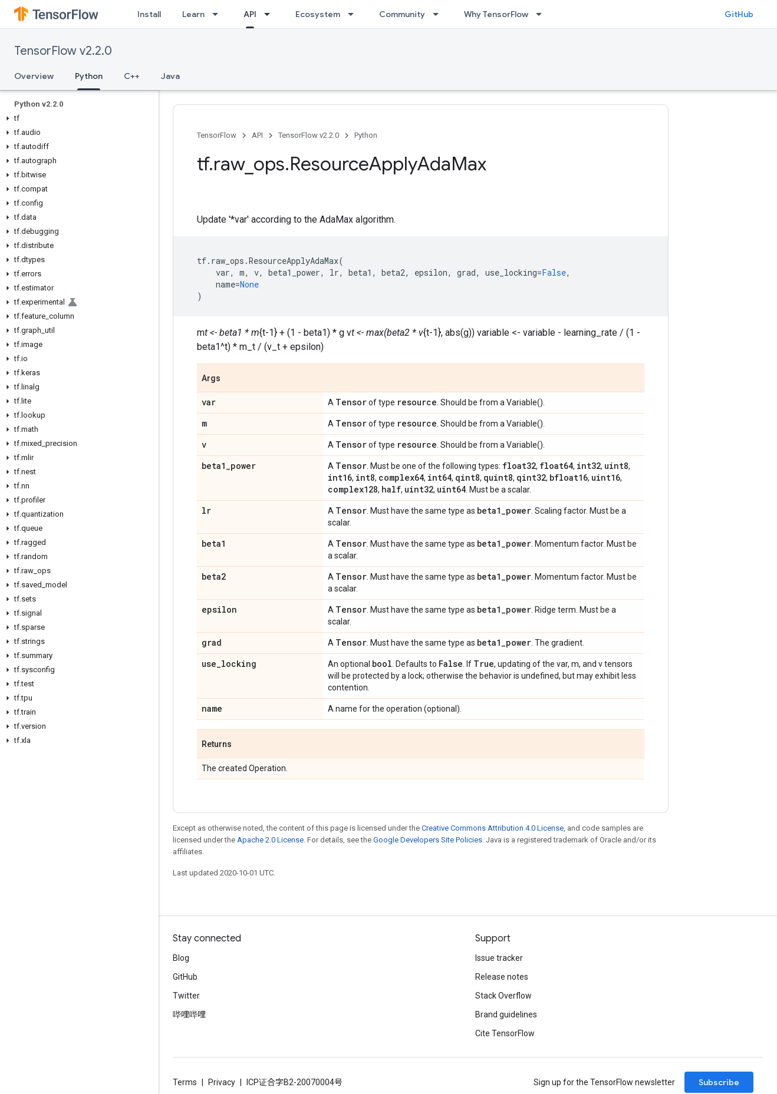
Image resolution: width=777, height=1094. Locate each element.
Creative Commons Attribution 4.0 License (493, 828)
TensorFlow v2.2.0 (63, 51)
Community (402, 14)
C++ (132, 76)
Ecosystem (317, 14)
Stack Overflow (503, 995)
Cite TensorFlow (505, 1033)
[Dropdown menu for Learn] (219, 14)
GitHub (739, 14)
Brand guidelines (506, 1014)
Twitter (186, 995)
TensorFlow (216, 135)
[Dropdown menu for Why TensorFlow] (542, 14)
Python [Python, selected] (89, 76)
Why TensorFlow (496, 14)
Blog (181, 958)
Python (365, 135)
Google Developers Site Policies (427, 839)
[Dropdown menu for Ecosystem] (354, 14)
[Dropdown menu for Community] (439, 14)
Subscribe (719, 1082)
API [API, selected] (249, 14)
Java (170, 76)
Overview (34, 76)
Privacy (221, 1082)
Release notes (501, 976)
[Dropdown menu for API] (270, 14)
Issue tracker (499, 958)
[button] (77, 118)
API (257, 135)
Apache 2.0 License (270, 839)
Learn (193, 14)
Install (149, 14)
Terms (185, 1082)
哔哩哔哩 (189, 1014)
